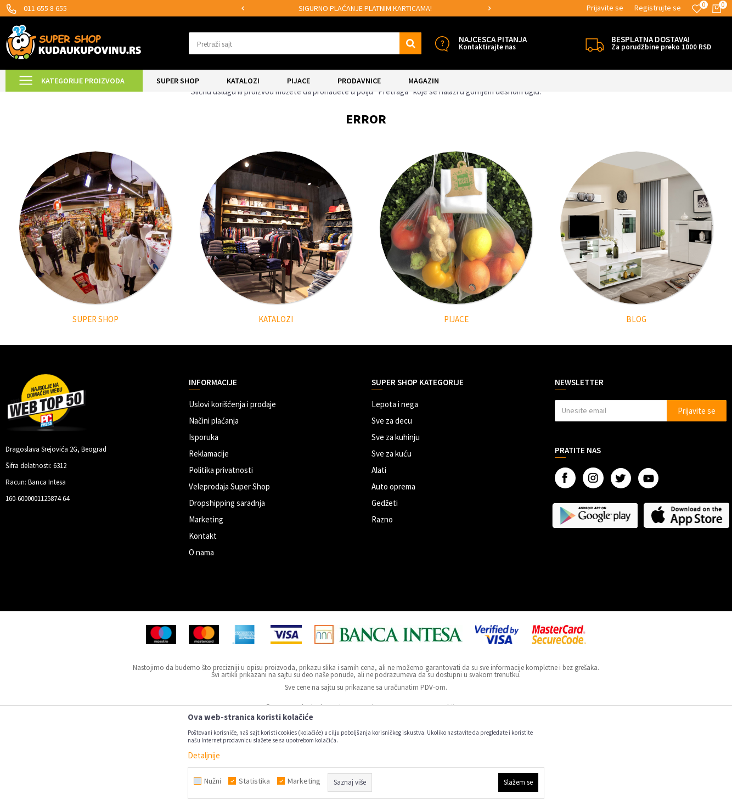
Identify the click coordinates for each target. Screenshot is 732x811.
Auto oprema (393, 578)
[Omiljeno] (697, 9)
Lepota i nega (394, 496)
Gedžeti (384, 594)
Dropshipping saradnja (227, 594)
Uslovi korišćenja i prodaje (232, 496)
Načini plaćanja (214, 512)
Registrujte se (657, 8)
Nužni (212, 781)
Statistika (254, 781)
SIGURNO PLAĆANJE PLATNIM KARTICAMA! (365, 8)
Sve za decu (391, 512)
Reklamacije (209, 545)
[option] (366, 8)
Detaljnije (204, 755)
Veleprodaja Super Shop (229, 578)
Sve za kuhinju (395, 529)
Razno (382, 611)
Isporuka (203, 529)
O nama (201, 644)
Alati (378, 561)
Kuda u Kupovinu (31, 98)
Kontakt (203, 627)
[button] (305, 43)
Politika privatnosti (221, 561)
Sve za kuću (391, 545)
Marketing (206, 611)
